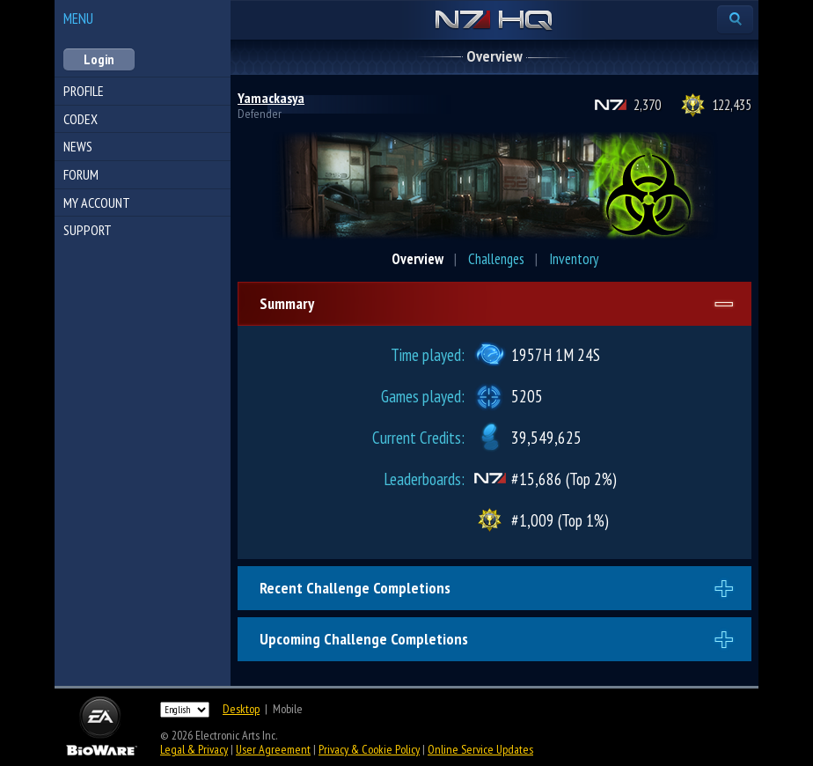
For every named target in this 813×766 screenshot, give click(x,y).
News (77, 146)
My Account (96, 202)
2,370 (647, 104)
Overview (417, 259)
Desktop (241, 709)
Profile (83, 90)
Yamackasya (271, 98)
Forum (81, 174)
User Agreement (273, 749)
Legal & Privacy (194, 749)
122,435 (731, 104)
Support (87, 230)
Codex (80, 119)
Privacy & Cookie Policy (369, 749)
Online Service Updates (480, 749)
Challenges (496, 259)
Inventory (573, 259)
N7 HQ (494, 21)
